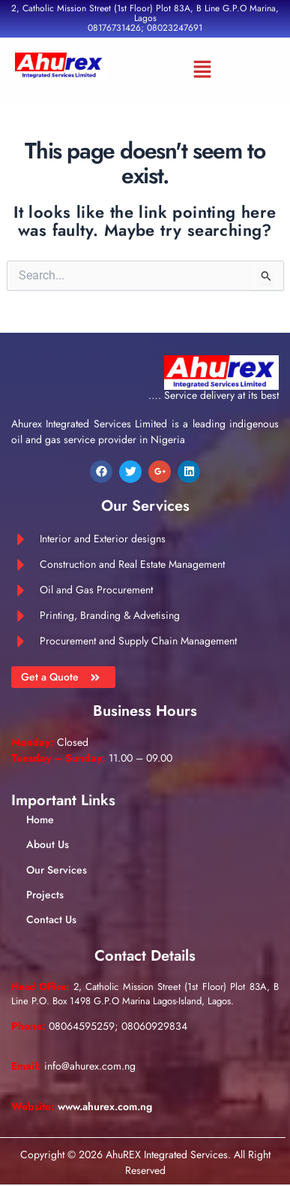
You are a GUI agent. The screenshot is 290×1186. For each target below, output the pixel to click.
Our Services (56, 869)
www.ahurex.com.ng (105, 1106)
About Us (47, 844)
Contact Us (51, 919)
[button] (202, 71)
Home (40, 819)
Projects (45, 894)
